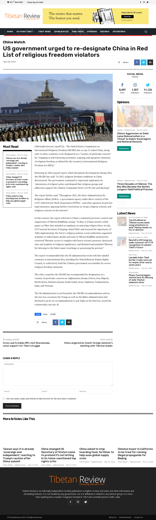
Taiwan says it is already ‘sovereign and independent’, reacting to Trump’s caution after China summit (16, 163)
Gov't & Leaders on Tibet (138, 217)
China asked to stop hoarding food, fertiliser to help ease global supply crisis (17, 199)
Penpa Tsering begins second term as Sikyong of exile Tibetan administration (141, 279)
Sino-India (133, 255)
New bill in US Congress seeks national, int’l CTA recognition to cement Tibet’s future (141, 244)
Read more (124, 148)
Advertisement (125, 517)
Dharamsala (133, 272)
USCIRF (53, 314)
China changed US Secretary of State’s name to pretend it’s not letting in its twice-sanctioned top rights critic (17, 182)
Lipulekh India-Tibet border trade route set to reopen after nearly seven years (140, 261)
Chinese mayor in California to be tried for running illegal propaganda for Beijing (135, 453)
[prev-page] (119, 203)
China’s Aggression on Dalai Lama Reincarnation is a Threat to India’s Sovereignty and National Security (134, 137)
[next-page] (123, 203)
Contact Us (138, 517)
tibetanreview (130, 130)
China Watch (14, 42)
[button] (145, 31)
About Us (112, 517)
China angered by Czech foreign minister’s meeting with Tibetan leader (88, 344)
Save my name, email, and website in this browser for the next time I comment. (41, 398)
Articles (120, 130)
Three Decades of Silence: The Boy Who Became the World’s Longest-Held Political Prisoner (135, 187)
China (45, 314)
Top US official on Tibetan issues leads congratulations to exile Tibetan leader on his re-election (140, 225)
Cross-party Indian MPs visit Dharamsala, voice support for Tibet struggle (26, 344)
